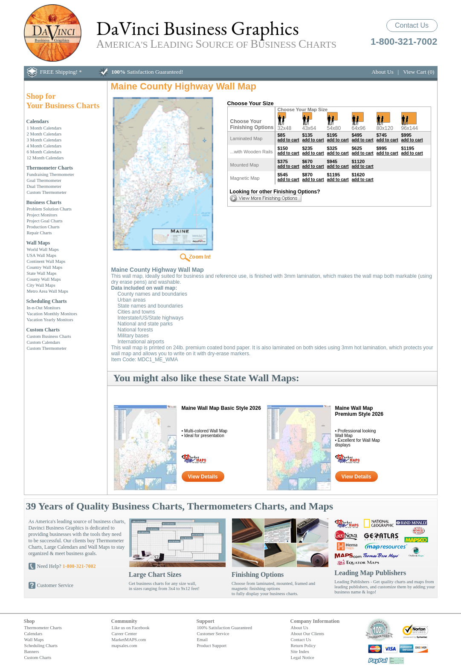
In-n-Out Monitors (44, 307)
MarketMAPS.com (129, 639)
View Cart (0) (418, 72)
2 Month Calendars (44, 133)
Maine (221, 408)
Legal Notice (302, 657)
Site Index (300, 651)
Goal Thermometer (44, 180)
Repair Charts (39, 232)
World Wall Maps (43, 249)
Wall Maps (38, 243)
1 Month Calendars (44, 127)
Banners (31, 651)
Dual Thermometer (44, 186)
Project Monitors (42, 214)
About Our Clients (308, 633)
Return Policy (303, 645)
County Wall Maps (44, 279)
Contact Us (412, 25)
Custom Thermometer (47, 192)
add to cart (288, 140)
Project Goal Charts (45, 220)
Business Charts (43, 202)
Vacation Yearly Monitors (50, 319)
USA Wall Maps (41, 255)
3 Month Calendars (44, 139)
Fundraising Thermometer (50, 174)
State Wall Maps (42, 273)
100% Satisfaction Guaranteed (224, 627)
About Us (382, 72)
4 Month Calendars (44, 145)
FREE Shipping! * (61, 72)
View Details (203, 477)
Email (202, 639)
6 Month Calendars (44, 151)
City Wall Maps (41, 285)
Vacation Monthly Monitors (52, 313)
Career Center (124, 633)
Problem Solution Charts (49, 208)
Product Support (212, 645)
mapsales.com (124, 645)
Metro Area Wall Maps (48, 291)
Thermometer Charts (49, 168)
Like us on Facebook (131, 627)
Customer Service (55, 585)
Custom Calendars (43, 342)
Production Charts (43, 226)
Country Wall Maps (45, 267)
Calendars (37, 121)
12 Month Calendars (45, 157)
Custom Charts (43, 330)
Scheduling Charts (46, 301)
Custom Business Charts (49, 336)
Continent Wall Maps (46, 261)
